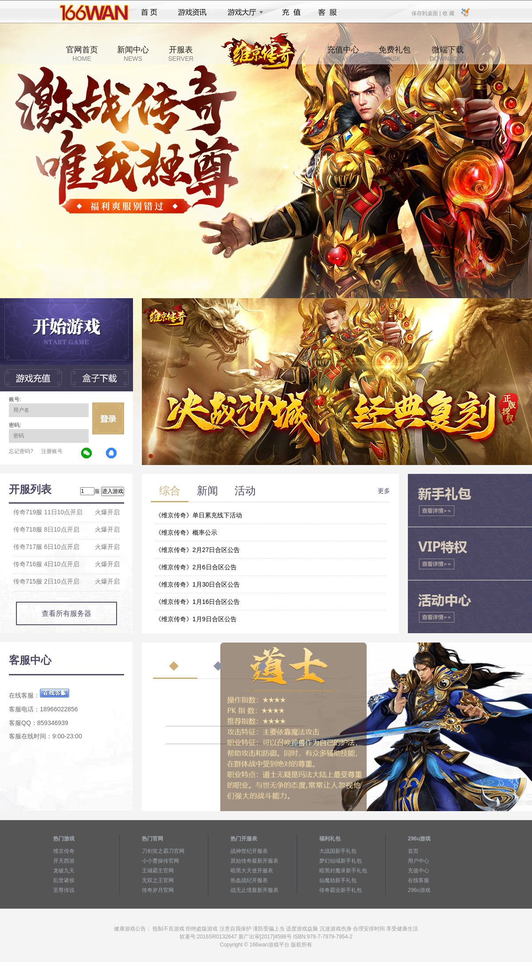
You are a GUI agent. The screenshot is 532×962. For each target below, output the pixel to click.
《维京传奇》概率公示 (186, 532)
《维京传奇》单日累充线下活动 (198, 515)
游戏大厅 (243, 12)
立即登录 (108, 418)
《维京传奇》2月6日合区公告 (196, 567)
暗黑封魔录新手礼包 (343, 870)
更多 (384, 490)
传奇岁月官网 (158, 890)
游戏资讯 (192, 12)
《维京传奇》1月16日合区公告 (197, 601)
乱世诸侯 (63, 880)
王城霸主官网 (158, 870)
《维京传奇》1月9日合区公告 (196, 619)
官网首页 (82, 53)
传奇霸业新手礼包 (340, 890)
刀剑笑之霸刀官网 (163, 851)
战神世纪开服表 (249, 851)
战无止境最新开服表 (254, 890)
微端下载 (448, 53)
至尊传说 (63, 890)
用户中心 (418, 861)
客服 (327, 12)
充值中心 (343, 53)
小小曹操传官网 (160, 861)
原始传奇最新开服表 (254, 861)
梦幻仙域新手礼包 (340, 861)
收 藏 (448, 13)
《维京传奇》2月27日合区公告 (197, 549)
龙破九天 (63, 870)
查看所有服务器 (66, 613)
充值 (291, 12)
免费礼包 (395, 53)
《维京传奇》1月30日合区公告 (197, 584)
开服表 (180, 53)
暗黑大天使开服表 (252, 870)
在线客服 (418, 880)
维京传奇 (63, 851)
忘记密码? (21, 451)
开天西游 (63, 861)
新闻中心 (133, 53)
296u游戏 (419, 890)
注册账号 (52, 451)
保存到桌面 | (426, 13)
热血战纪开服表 (249, 880)
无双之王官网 (158, 880)
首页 (149, 12)
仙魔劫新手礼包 (337, 880)
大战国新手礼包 (337, 851)
